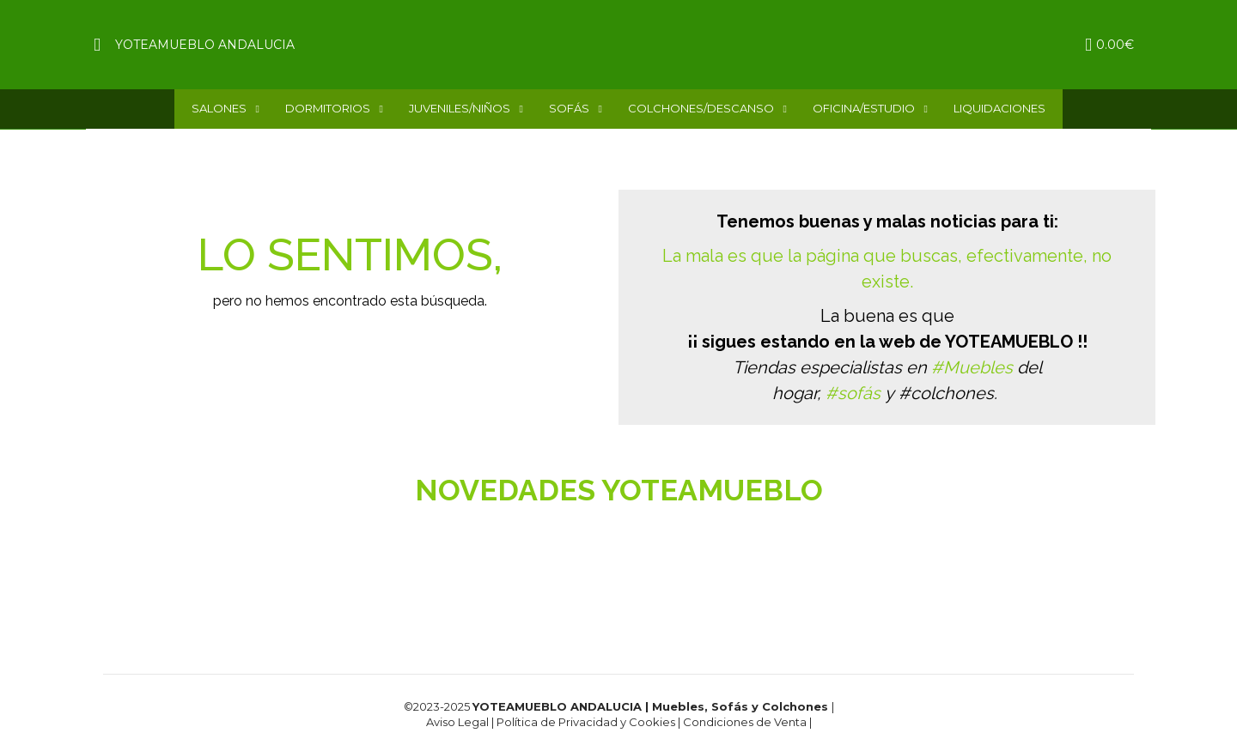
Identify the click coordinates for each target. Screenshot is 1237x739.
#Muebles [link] (972, 367)
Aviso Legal (457, 722)
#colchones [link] (946, 393)
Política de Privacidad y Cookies (587, 722)
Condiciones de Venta (746, 722)
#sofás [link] (853, 393)
